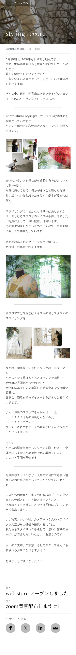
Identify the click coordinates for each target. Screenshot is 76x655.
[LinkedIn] (40, 628)
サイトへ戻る (18, 3)
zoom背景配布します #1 (32, 606)
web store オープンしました (37, 593)
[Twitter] (25, 628)
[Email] (55, 628)
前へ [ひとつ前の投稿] (8, 587)
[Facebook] (10, 628)
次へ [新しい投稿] (8, 600)
